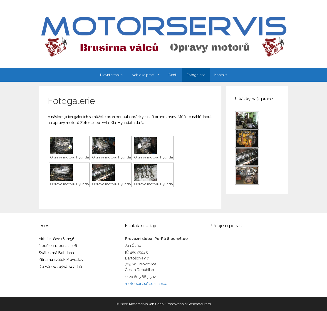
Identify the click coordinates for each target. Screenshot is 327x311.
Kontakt (220, 75)
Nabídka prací (148, 75)
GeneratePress (199, 304)
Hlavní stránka (111, 75)
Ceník (173, 75)
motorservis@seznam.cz (146, 283)
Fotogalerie (196, 75)
